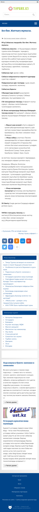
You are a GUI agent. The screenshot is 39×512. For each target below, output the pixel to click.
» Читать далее (11, 402)
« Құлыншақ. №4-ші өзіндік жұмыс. (14, 231)
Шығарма (8, 341)
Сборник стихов (19, 488)
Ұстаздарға (9, 320)
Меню (3, 2)
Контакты (19, 496)
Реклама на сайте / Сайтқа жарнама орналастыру (19, 499)
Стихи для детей (11, 334)
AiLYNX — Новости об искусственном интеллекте (21, 507)
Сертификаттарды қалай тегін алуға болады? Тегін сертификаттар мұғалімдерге (17, 281)
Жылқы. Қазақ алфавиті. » (27, 233)
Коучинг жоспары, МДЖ (14, 325)
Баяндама (9, 322)
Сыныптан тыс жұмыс (13, 336)
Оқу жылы (9, 332)
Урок (19, 480)
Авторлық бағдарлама (13, 317)
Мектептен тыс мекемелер (15, 329)
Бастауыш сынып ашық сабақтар (15, 38)
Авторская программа (19, 476)
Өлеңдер (8, 346)
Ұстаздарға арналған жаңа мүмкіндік (19, 277)
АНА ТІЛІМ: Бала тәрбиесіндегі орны (19, 305)
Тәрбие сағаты (11, 339)
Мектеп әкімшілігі (12, 327)
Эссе (7, 344)
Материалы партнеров (19, 492)
